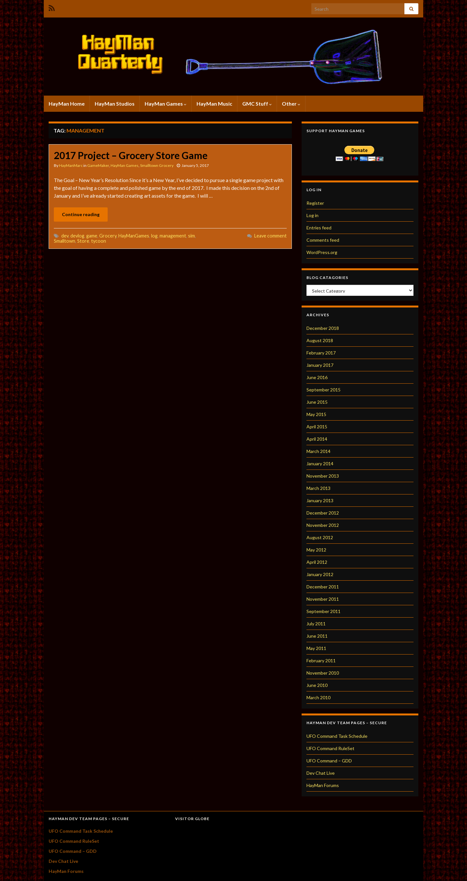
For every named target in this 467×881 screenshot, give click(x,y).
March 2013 (318, 488)
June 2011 (317, 636)
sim (191, 235)
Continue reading (81, 214)
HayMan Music (214, 103)
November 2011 (322, 599)
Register (315, 203)
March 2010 (318, 697)
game (91, 235)
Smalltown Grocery (157, 165)
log (154, 235)
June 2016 (317, 377)
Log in (312, 215)
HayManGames (133, 235)
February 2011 (321, 660)
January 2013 (319, 500)
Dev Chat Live (320, 773)
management (173, 235)
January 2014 (319, 463)
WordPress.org (321, 252)
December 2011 (322, 586)
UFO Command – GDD (329, 760)
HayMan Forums (322, 785)
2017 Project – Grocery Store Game (131, 155)
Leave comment (270, 235)
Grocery (107, 235)
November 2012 (322, 525)
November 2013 (322, 476)
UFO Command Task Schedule (336, 736)
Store (83, 241)
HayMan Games (165, 103)
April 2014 (316, 439)
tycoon (98, 241)
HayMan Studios (115, 103)
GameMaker (98, 165)
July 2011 (316, 623)
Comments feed (322, 240)
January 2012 (319, 574)
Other (291, 103)
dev (64, 235)
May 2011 (316, 648)
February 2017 (321, 352)
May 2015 (316, 414)
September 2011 (323, 611)
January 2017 (319, 365)
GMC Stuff (257, 103)
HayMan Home (67, 103)
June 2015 (317, 402)
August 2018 (319, 340)
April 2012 (316, 562)
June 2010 (317, 685)
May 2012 (316, 549)
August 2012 (319, 537)
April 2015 (316, 426)
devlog (77, 235)
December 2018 (322, 328)
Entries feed (318, 227)
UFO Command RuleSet (330, 748)
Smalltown (64, 241)
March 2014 (318, 451)
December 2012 (322, 513)
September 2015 (323, 389)
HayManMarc (71, 165)
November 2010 (322, 673)
